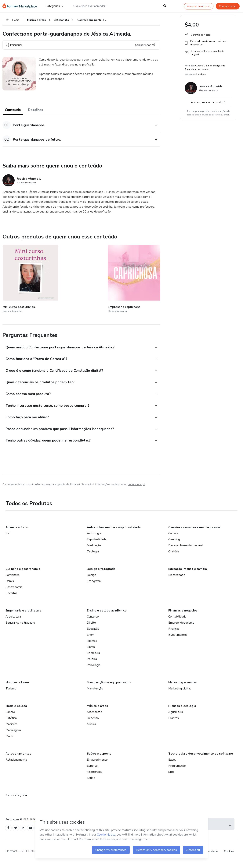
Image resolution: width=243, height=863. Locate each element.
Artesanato (94, 711)
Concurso (93, 616)
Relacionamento (16, 759)
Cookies (229, 851)
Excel (172, 759)
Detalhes (35, 111)
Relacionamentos (18, 753)
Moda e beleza (16, 705)
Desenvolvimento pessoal (185, 545)
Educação (93, 628)
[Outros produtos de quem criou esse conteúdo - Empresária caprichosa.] (68, 276)
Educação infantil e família (187, 568)
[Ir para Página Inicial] (20, 6)
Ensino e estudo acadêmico (107, 610)
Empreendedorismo (181, 622)
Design (91, 574)
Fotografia (94, 580)
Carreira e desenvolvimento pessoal (195, 526)
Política (92, 658)
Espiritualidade (97, 539)
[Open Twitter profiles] (17, 827)
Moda (9, 735)
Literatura (93, 652)
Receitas (11, 592)
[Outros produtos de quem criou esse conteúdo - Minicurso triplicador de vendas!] (113, 276)
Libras (91, 646)
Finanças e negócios (183, 610)
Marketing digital (179, 688)
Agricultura (175, 711)
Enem (90, 634)
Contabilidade (177, 616)
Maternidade (176, 574)
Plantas (173, 717)
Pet (8, 532)
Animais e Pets (16, 526)
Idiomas (92, 640)
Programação (177, 765)
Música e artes (97, 705)
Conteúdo (13, 111)
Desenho (93, 717)
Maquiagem (13, 729)
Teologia (93, 551)
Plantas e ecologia (182, 705)
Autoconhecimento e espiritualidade (114, 526)
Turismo (10, 688)
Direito (91, 622)
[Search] (164, 6)
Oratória (173, 551)
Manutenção (95, 688)
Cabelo (10, 711)
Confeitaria (12, 574)
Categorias (54, 6)
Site (171, 771)
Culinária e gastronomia (22, 568)
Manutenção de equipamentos (109, 682)
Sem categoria (16, 794)
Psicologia (93, 664)
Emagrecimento (97, 759)
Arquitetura (13, 616)
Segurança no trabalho (20, 622)
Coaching (174, 539)
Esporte (92, 765)
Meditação (94, 545)
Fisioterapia (94, 771)
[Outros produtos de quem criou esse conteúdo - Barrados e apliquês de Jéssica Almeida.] (159, 276)
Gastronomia (13, 586)
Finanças (174, 628)
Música (91, 723)
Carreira (173, 532)
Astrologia (94, 532)
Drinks (9, 580)
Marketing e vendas (182, 682)
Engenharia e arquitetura (23, 610)
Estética (11, 717)
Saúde (91, 777)
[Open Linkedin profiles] (25, 827)
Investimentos (177, 634)
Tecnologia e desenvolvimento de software (200, 753)
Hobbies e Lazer (17, 682)
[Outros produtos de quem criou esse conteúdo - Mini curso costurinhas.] (23, 276)
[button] (77, 126)
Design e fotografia (101, 568)
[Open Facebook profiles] (9, 827)
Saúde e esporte (99, 753)
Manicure (11, 723)
